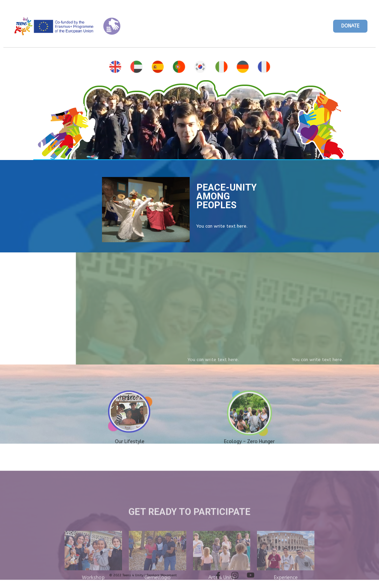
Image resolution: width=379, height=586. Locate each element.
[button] (350, 26)
